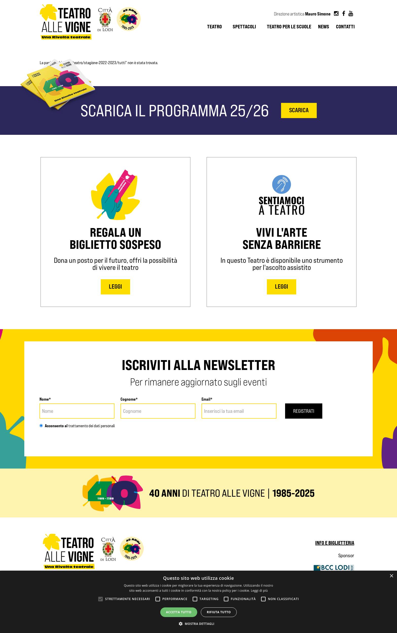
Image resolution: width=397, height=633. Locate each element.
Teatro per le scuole (289, 27)
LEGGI (115, 286)
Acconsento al (53, 425)
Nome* (45, 399)
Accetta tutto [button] (178, 612)
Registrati (303, 411)
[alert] (198, 602)
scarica (299, 110)
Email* (207, 399)
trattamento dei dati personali (91, 425)
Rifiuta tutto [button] (219, 612)
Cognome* (129, 399)
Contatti (345, 27)
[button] (198, 624)
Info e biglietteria (334, 542)
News (323, 27)
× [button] (391, 576)
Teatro (214, 27)
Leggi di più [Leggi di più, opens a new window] (259, 590)
